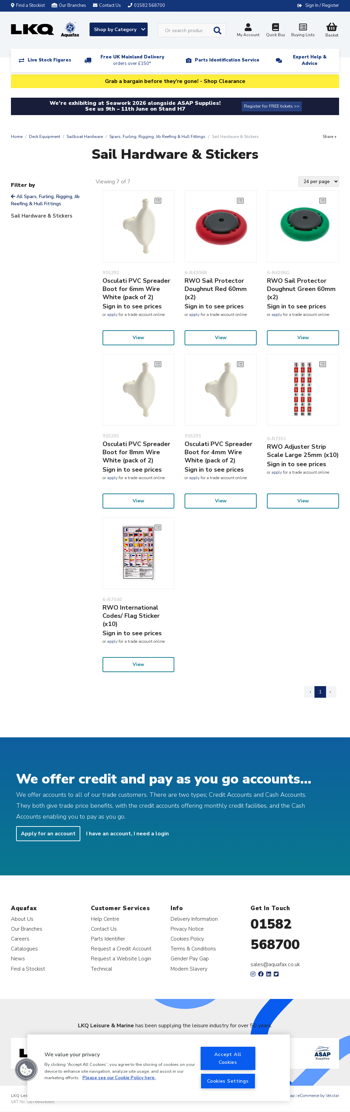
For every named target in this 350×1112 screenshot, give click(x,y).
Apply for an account (48, 833)
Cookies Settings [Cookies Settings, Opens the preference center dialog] (228, 1081)
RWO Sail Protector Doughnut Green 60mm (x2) (301, 289)
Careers (20, 938)
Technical (101, 968)
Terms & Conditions (193, 948)
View (138, 337)
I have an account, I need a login (127, 833)
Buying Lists (303, 31)
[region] (158, 1067)
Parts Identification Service (227, 60)
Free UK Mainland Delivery (132, 60)
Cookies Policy (187, 938)
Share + (330, 136)
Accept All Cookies (228, 1058)
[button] (26, 1070)
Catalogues (24, 948)
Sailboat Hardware (85, 136)
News (18, 958)
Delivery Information (194, 918)
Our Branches (69, 5)
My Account (248, 31)
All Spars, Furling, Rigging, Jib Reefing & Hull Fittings (45, 200)
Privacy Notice (187, 928)
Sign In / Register (322, 5)
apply (112, 314)
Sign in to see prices (132, 306)
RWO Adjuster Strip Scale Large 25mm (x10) (303, 451)
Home (17, 136)
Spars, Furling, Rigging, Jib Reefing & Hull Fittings (157, 136)
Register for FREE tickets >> (271, 106)
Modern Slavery (189, 968)
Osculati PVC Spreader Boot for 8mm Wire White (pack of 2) (136, 452)
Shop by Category (119, 29)
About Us (22, 918)
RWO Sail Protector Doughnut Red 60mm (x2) (216, 289)
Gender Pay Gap (190, 958)
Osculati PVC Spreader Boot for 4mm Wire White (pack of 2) (218, 452)
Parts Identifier (108, 938)
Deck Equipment (44, 136)
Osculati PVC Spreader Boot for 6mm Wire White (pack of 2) (136, 289)
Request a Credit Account (121, 948)
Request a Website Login (121, 958)
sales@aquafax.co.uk (275, 964)
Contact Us (104, 928)
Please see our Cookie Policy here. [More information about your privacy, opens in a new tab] (119, 1078)
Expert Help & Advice (309, 60)
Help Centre (105, 918)
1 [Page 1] (320, 692)
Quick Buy (275, 31)
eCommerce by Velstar (318, 1095)
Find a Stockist (28, 5)
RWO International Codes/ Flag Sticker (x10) (131, 615)
